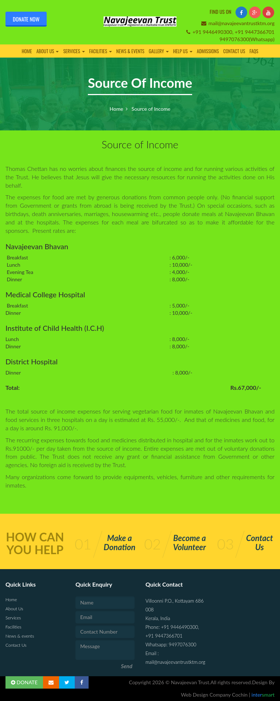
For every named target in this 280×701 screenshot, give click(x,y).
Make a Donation (119, 542)
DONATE (24, 682)
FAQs (253, 51)
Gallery (159, 51)
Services (74, 51)
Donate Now (26, 19)
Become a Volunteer (189, 542)
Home (27, 51)
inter (262, 695)
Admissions (208, 51)
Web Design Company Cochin (215, 695)
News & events (130, 51)
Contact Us (234, 51)
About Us (47, 51)
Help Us (182, 51)
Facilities (100, 51)
